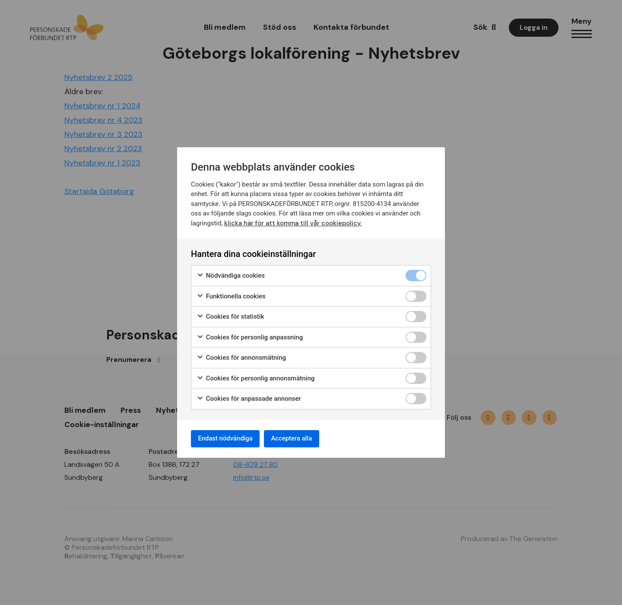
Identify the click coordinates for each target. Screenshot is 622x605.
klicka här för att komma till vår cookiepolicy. (293, 221)
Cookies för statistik (230, 315)
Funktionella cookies (231, 295)
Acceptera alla (303, 438)
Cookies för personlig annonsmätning (255, 377)
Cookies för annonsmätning (241, 356)
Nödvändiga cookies (231, 274)
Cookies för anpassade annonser (249, 397)
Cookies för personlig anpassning (250, 336)
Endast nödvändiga (229, 438)
